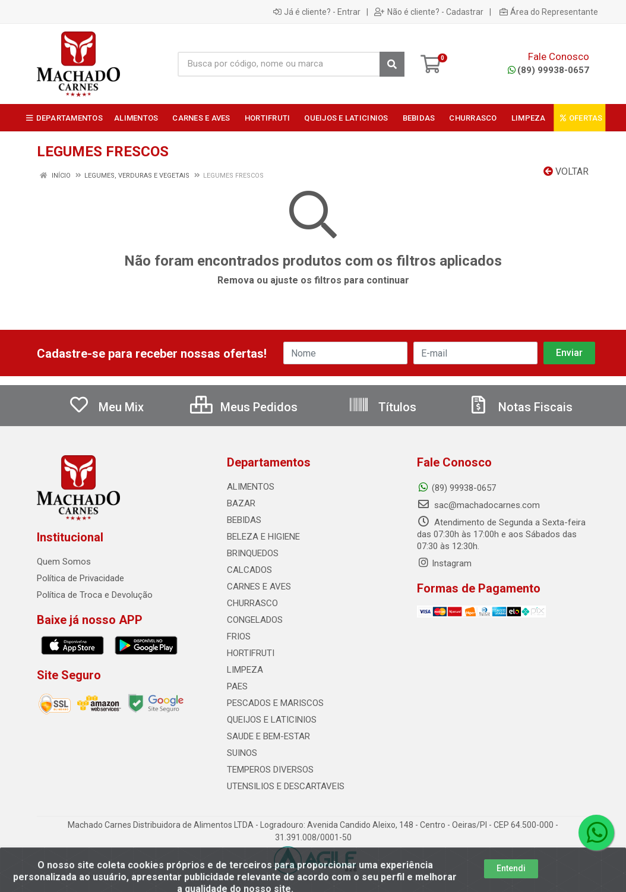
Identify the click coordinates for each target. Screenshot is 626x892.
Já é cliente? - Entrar (317, 12)
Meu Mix (106, 407)
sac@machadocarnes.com (478, 505)
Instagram (444, 563)
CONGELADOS (255, 619)
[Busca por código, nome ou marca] (279, 64)
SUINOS (242, 753)
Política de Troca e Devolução (95, 595)
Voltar (566, 171)
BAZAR (241, 503)
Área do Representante (548, 12)
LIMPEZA (245, 669)
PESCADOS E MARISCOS (275, 703)
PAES (237, 686)
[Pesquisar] (392, 64)
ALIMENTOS (250, 486)
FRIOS (239, 636)
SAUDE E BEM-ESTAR (268, 736)
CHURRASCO (252, 603)
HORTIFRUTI (250, 653)
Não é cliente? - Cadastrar (428, 12)
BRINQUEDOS (253, 553)
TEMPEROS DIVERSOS (270, 769)
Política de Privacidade (80, 578)
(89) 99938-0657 (548, 70)
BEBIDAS (244, 520)
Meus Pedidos (244, 407)
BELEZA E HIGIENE (263, 536)
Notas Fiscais (520, 407)
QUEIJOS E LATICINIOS (272, 719)
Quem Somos (64, 561)
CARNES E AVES (259, 586)
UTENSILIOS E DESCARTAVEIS (285, 786)
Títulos (382, 407)
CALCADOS (249, 570)
